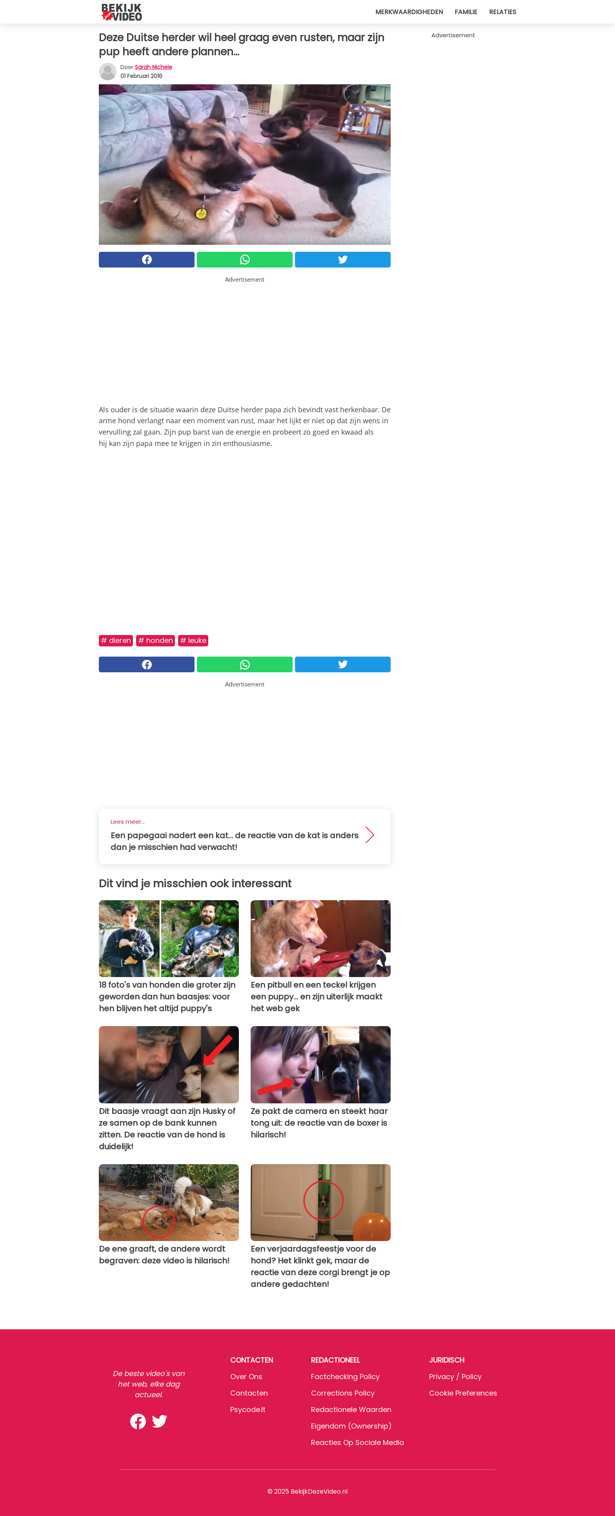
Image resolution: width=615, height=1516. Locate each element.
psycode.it (248, 1409)
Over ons (246, 1376)
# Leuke (193, 640)
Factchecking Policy (345, 1376)
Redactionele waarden (351, 1409)
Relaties (502, 11)
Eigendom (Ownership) (351, 1426)
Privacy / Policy (455, 1376)
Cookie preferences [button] (463, 1393)
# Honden (155, 640)
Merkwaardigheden (409, 11)
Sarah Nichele (153, 67)
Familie (466, 11)
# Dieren (116, 640)
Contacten (249, 1393)
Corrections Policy (343, 1393)
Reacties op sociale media (357, 1442)
